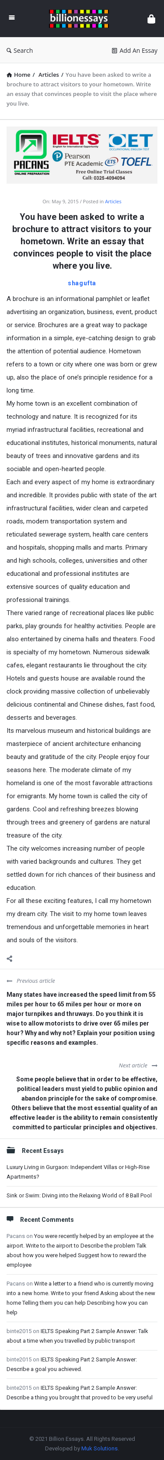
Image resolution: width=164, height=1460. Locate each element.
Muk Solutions (99, 1448)
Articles (113, 201)
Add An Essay (134, 50)
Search (20, 50)
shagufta (82, 283)
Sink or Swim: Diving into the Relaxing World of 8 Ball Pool (79, 1195)
